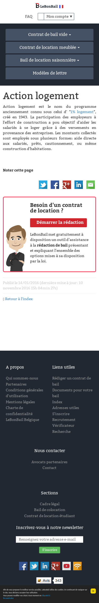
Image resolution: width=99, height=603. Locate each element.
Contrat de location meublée (50, 47)
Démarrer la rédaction (60, 222)
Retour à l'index (19, 299)
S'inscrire (60, 414)
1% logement (82, 112)
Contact (49, 468)
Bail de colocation (49, 510)
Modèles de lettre (50, 73)
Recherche (61, 431)
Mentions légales (20, 402)
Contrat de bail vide (49, 34)
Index (57, 402)
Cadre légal (49, 504)
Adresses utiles (65, 408)
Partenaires (16, 384)
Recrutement (64, 420)
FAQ (28, 16)
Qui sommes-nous (22, 378)
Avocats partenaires (49, 462)
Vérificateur (63, 425)
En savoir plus (8, 598)
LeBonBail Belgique (22, 420)
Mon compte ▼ (59, 16)
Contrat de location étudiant (49, 516)
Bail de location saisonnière (49, 60)
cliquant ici (46, 596)
